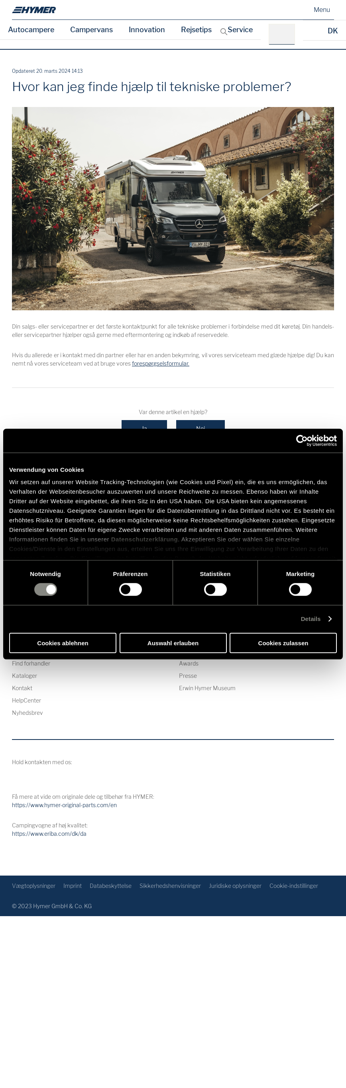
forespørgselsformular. (160, 363)
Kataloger (24, 675)
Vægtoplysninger (33, 885)
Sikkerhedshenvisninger (170, 885)
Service (240, 29)
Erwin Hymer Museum (207, 688)
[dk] (34, 10)
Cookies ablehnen (62, 643)
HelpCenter (26, 700)
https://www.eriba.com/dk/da (49, 833)
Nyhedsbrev (27, 712)
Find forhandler (31, 663)
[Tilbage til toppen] (327, 857)
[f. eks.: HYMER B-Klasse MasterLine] (284, 34)
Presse (188, 675)
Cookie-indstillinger (293, 885)
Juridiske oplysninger (235, 885)
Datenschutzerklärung (144, 539)
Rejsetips (196, 29)
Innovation (147, 29)
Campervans (91, 29)
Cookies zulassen (283, 643)
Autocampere (31, 29)
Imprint (72, 885)
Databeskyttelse (111, 885)
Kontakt (22, 688)
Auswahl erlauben (173, 643)
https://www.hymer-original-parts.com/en (64, 805)
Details (311, 618)
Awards (189, 663)
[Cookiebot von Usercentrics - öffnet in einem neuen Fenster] (302, 440)
